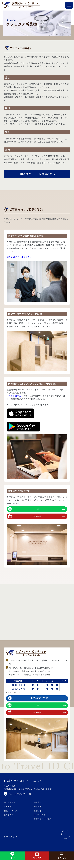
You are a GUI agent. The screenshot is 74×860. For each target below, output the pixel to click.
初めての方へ (9, 802)
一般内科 (38, 802)
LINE (36, 509)
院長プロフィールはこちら (19, 256)
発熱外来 (38, 806)
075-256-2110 (28, 698)
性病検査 (38, 810)
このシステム (15, 395)
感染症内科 (9, 814)
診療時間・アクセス (42, 818)
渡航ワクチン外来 (11, 810)
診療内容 (8, 806)
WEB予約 (36, 516)
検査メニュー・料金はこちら (37, 174)
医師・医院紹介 (40, 814)
